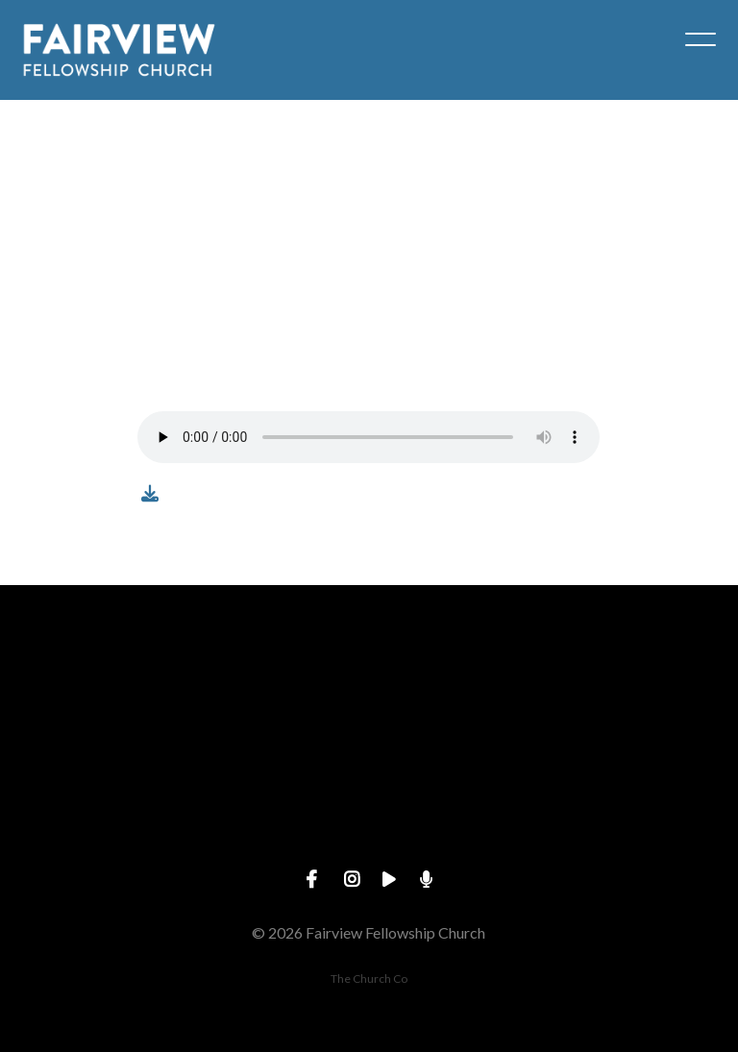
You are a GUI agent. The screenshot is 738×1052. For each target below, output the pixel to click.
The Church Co (369, 978)
